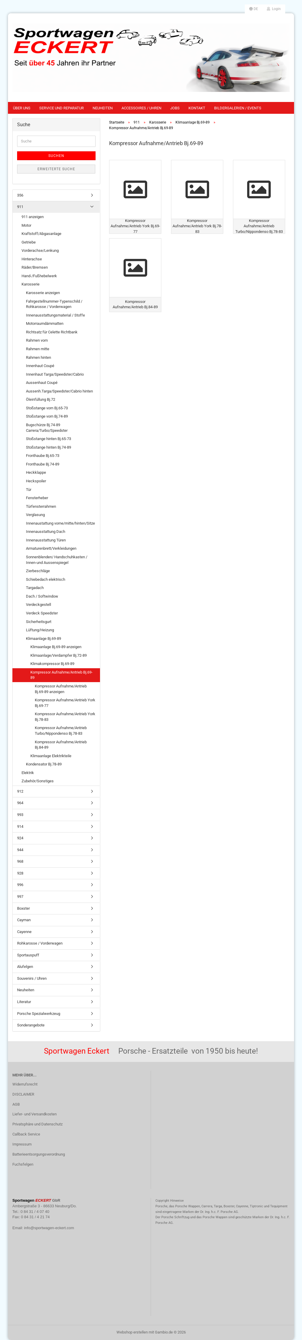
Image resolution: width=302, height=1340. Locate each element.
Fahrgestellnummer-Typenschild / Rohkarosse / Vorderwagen (54, 304)
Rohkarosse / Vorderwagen (40, 943)
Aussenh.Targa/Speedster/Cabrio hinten (59, 391)
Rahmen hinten (38, 357)
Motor (26, 225)
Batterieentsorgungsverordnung (38, 1154)
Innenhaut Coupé (40, 366)
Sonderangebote (31, 1025)
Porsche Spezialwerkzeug (38, 1013)
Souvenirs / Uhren (32, 978)
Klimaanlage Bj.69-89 (43, 638)
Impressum (22, 1144)
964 (20, 803)
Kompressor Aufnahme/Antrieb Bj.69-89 (61, 675)
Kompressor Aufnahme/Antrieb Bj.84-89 (61, 745)
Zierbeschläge (38, 571)
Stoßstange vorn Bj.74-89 (47, 416)
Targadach (35, 587)
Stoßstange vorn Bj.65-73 (47, 408)
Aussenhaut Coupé (42, 382)
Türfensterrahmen (41, 506)
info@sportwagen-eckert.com (49, 1228)
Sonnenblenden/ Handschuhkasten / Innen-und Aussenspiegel (56, 560)
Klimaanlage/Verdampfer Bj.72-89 (58, 655)
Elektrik (28, 772)
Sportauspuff (28, 955)
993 (20, 814)
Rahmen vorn (37, 340)
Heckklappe (36, 472)
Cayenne (24, 931)
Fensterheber (37, 498)
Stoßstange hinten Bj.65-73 (48, 439)
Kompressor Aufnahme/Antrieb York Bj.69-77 (65, 703)
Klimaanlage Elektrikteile (50, 756)
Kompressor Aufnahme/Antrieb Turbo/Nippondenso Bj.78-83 (61, 731)
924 (20, 838)
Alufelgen (25, 966)
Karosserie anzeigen (43, 293)
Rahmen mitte (37, 349)
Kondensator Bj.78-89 (44, 764)
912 (20, 791)
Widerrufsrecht (24, 1084)
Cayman (24, 920)
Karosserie (31, 284)
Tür (28, 489)
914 (20, 826)
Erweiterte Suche (56, 169)
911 (20, 207)
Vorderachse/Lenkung (40, 250)
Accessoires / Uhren (141, 108)
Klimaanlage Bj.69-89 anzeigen (55, 647)
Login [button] (274, 9)
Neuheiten (103, 108)
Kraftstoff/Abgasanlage (41, 233)
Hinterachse (32, 259)
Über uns (21, 108)
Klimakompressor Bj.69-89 (52, 663)
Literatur (24, 1002)
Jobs (175, 108)
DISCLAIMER (23, 1094)
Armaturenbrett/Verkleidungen (51, 548)
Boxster (23, 908)
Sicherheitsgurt (38, 621)
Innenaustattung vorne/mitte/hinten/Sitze (60, 523)
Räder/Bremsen (35, 267)
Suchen (56, 156)
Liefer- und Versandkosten (34, 1114)
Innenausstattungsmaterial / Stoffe (55, 315)
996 (20, 884)
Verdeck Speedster (42, 613)
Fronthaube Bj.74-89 (42, 464)
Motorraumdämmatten (44, 323)
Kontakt (196, 108)
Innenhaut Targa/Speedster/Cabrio (55, 374)
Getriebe (29, 242)
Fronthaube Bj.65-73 (42, 455)
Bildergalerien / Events (237, 108)
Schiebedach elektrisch (45, 579)
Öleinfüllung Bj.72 (40, 399)
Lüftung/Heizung (40, 630)
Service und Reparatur (61, 108)
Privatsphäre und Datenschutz (37, 1124)
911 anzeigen (33, 217)
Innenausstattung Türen (46, 540)
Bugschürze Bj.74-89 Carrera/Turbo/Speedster (47, 428)
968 (20, 861)
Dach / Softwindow (42, 596)
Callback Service (26, 1134)
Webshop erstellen (132, 1332)
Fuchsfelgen (22, 1164)
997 (20, 896)
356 (20, 195)
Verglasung (35, 514)
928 (20, 873)
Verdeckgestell (38, 604)
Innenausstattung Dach (45, 531)
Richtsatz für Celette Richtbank (52, 332)
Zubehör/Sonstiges (38, 781)
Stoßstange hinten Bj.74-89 (48, 447)
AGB (16, 1104)
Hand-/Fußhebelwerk (39, 276)
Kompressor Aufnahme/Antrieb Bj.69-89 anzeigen (61, 689)
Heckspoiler (36, 481)
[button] (253, 8)
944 (20, 850)
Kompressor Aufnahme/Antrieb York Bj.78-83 (65, 717)
